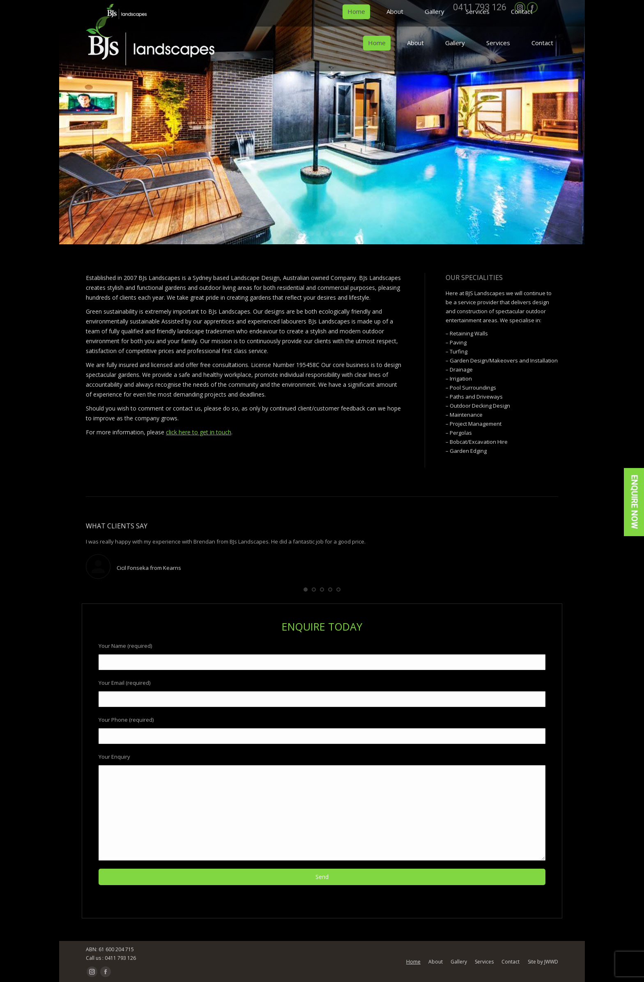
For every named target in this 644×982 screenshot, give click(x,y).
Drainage (461, 369)
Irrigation (461, 378)
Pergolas (461, 432)
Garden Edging (468, 450)
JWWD (551, 961)
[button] (306, 589)
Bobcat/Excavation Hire (479, 441)
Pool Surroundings (473, 387)
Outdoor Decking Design (480, 405)
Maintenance (466, 414)
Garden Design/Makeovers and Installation (504, 360)
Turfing (458, 351)
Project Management (475, 423)
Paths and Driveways (476, 396)
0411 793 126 (479, 7)
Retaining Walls (469, 333)
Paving (458, 342)
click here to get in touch (198, 432)
